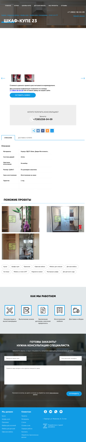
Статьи (23, 422)
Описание (8, 138)
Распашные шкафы (52, 272)
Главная (8, 5)
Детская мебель (72, 266)
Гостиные (6, 272)
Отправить (74, 394)
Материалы (25, 419)
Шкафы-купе (15, 266)
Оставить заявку (22, 95)
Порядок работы (26, 428)
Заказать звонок (79, 16)
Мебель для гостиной (9, 425)
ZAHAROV (51, 427)
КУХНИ (16, 5)
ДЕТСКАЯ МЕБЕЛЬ (40, 5)
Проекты (24, 416)
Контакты (24, 432)
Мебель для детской (8, 428)
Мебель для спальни (56, 266)
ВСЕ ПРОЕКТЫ (53, 5)
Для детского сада (68, 272)
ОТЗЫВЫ (64, 5)
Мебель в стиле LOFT (20, 272)
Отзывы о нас (25, 425)
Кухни (5, 266)
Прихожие (27, 266)
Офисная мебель (40, 266)
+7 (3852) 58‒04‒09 (76, 12)
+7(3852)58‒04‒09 (42, 119)
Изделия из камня (37, 272)
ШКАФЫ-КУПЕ (26, 5)
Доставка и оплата (25, 138)
